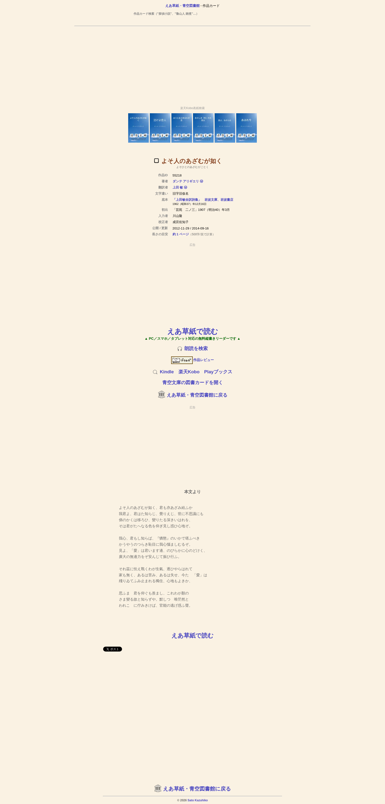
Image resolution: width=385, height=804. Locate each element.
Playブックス (218, 371)
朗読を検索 (196, 348)
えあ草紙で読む (192, 331)
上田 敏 (178, 187)
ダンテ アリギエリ (186, 181)
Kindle (167, 371)
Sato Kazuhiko (198, 800)
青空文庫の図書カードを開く (192, 382)
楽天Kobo (189, 371)
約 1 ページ (181, 234)
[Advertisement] (192, 64)
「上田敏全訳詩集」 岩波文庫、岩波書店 (203, 199)
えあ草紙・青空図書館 (182, 6)
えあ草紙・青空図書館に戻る (197, 395)
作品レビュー (192, 360)
